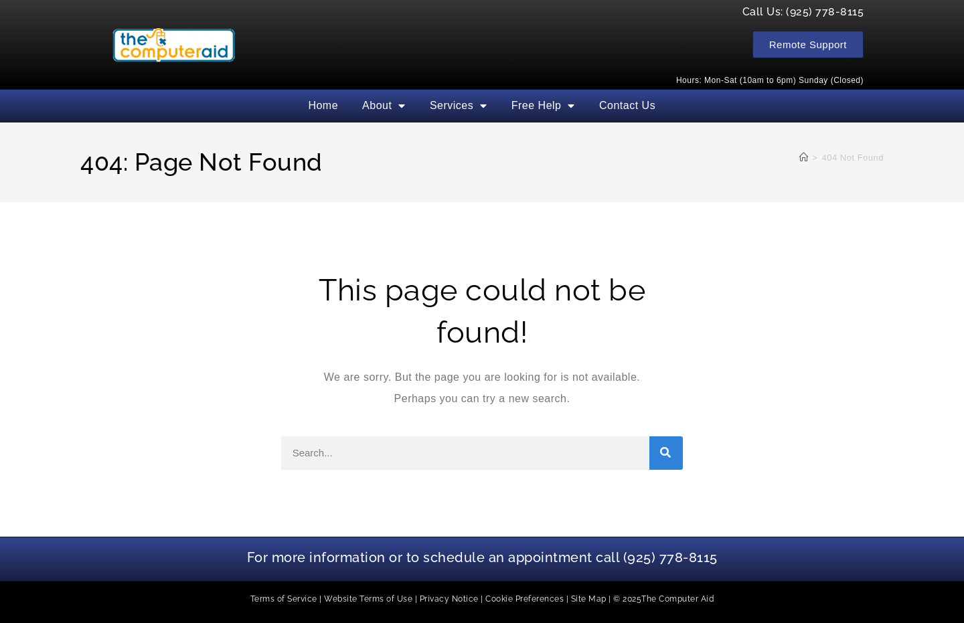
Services (458, 106)
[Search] (666, 453)
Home (323, 105)
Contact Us (627, 105)
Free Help (543, 106)
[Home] (804, 158)
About (384, 106)
